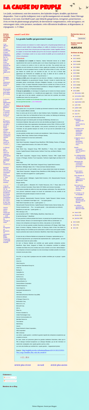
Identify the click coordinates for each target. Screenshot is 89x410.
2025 (74, 58)
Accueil (40, 365)
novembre (78, 96)
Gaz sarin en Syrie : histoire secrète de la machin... (79, 187)
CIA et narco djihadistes (78, 172)
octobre (77, 99)
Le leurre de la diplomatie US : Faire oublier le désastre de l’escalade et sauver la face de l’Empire (7, 108)
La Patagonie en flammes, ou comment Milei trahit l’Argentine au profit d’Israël (6, 234)
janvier (77, 218)
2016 (74, 85)
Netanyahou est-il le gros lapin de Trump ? (7, 92)
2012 (74, 225)
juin (76, 111)
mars (77, 212)
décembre (78, 93)
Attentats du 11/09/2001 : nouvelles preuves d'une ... (79, 165)
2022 (74, 67)
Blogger (54, 406)
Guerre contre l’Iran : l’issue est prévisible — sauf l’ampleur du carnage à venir (6, 215)
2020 (74, 73)
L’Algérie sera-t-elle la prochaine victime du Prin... (79, 141)
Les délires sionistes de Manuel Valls (79, 207)
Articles (7, 377)
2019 (74, 76)
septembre (78, 102)
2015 (74, 88)
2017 (74, 82)
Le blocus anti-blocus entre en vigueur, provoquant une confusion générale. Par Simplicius (7, 156)
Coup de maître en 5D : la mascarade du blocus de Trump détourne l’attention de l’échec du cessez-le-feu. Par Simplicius (7, 195)
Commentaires (9, 381)
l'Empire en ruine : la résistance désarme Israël (6, 81)
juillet (77, 108)
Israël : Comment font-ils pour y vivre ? (79, 150)
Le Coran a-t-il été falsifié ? (79, 193)
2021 (74, 70)
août (76, 105)
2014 (74, 91)
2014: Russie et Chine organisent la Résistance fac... (79, 179)
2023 (74, 64)
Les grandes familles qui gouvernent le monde (79, 200)
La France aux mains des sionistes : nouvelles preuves (79, 132)
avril (76, 116)
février (77, 215)
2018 (74, 79)
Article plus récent (22, 365)
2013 (74, 222)
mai (76, 114)
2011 (74, 228)
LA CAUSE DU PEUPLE (32, 8)
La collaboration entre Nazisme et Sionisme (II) (80, 157)
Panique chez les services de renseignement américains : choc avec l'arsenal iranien (7, 175)
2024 (74, 61)
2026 (74, 55)
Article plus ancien (59, 365)
